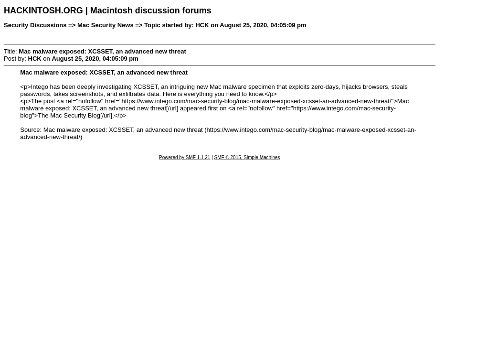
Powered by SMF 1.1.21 (184, 157)
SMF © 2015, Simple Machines (247, 157)
